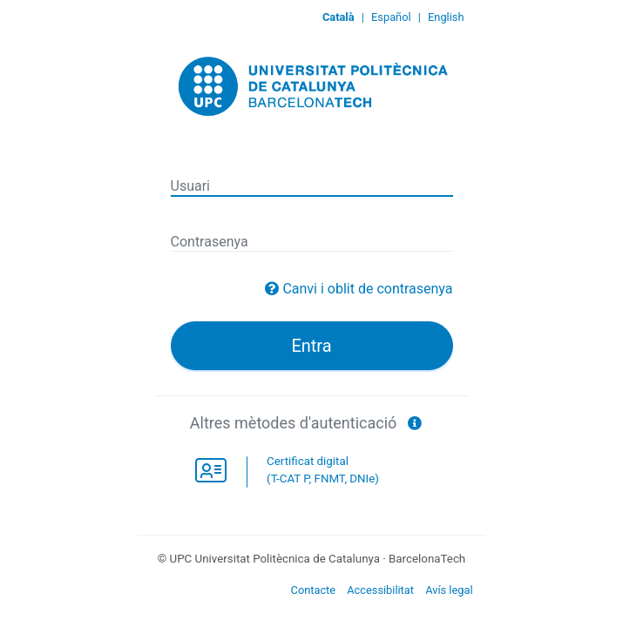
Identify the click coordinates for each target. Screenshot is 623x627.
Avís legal (448, 590)
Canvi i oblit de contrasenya (367, 288)
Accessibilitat (380, 590)
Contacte (313, 590)
